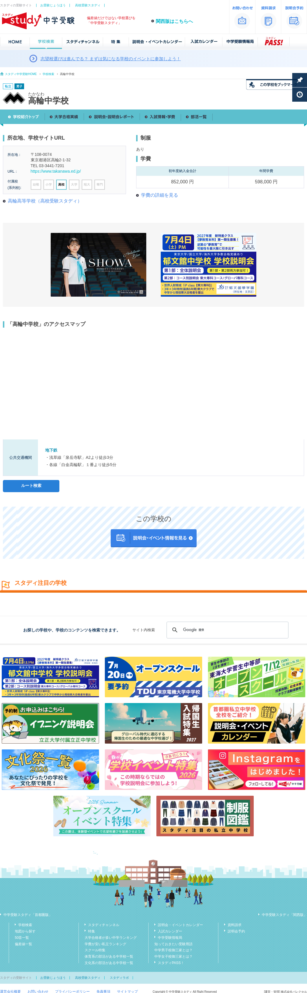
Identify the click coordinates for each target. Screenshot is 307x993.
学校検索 (48, 74)
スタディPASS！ (171, 963)
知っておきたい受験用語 (173, 944)
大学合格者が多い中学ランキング (111, 938)
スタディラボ (119, 977)
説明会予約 (236, 931)
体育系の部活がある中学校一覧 (109, 956)
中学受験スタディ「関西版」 (284, 915)
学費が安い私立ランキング (105, 944)
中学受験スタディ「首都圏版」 (27, 915)
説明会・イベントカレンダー (180, 925)
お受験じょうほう (53, 5)
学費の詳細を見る (159, 195)
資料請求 (235, 925)
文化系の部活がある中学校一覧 (109, 963)
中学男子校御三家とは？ (173, 950)
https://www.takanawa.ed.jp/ (56, 171)
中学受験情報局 (170, 938)
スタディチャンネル (103, 925)
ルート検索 (31, 485)
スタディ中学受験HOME (21, 74)
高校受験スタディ (87, 5)
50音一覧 (22, 938)
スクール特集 (95, 950)
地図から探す (25, 931)
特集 (91, 931)
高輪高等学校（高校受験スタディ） (45, 200)
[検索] (226, 630)
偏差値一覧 (23, 944)
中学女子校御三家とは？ (173, 956)
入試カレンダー (170, 931)
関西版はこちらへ (174, 21)
